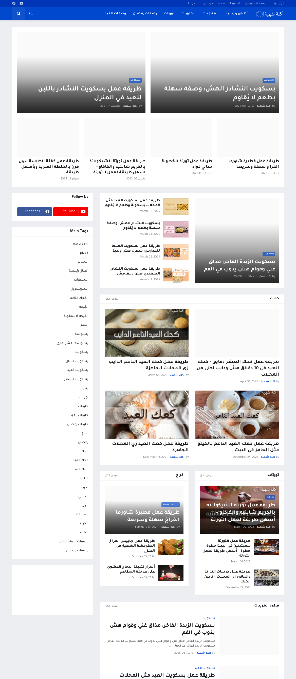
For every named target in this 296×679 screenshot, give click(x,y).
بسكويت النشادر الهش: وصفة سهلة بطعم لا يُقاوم (219, 94)
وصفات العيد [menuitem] (115, 13)
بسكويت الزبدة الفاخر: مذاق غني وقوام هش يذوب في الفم (239, 266)
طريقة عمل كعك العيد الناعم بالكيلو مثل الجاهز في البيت (238, 447)
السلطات (81, 280)
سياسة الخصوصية (257, 3)
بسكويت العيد (77, 370)
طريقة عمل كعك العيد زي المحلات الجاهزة (150, 447)
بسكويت (81, 352)
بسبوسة (81, 334)
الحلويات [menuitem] (188, 13)
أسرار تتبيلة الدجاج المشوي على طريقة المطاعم (131, 569)
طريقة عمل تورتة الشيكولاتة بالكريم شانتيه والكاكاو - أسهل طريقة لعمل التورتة (117, 167)
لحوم (84, 487)
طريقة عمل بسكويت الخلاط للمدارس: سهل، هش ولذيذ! (136, 248)
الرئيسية (279, 3)
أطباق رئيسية (78, 271)
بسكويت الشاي (77, 361)
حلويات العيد (79, 415)
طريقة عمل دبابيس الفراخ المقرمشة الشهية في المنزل (132, 546)
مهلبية (83, 533)
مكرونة (83, 523)
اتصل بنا (193, 3)
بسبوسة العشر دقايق (72, 343)
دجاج (84, 433)
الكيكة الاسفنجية (76, 316)
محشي (83, 497)
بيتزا (85, 388)
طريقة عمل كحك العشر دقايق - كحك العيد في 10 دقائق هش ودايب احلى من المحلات (238, 368)
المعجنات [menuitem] (210, 13)
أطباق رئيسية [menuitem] (237, 13)
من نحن (208, 3)
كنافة (84, 479)
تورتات (83, 397)
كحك (84, 451)
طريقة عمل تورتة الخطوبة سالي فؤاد (187, 164)
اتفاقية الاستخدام (229, 3)
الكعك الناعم (79, 298)
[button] (30, 13)
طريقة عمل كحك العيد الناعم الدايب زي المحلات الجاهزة (149, 365)
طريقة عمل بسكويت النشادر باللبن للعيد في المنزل (90, 94)
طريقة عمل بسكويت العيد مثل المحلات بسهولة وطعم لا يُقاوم (132, 203)
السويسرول (79, 289)
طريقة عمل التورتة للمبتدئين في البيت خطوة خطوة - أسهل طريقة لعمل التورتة (226, 548)
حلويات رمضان (77, 424)
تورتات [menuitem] (169, 13)
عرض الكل (111, 299)
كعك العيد (80, 469)
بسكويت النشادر (76, 379)
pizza (84, 253)
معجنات (82, 515)
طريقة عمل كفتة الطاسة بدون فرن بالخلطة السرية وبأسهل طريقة (49, 167)
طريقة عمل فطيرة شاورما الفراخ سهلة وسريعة (253, 164)
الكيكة (83, 307)
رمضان (83, 442)
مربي (85, 505)
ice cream (80, 244)
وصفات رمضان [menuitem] (145, 13)
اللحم (84, 325)
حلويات (83, 406)
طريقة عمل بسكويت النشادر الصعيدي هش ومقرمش (135, 271)
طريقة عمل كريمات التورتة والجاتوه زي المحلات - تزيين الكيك (227, 577)
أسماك (83, 262)
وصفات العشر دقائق (73, 542)
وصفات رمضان (77, 551)
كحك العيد (80, 460)
